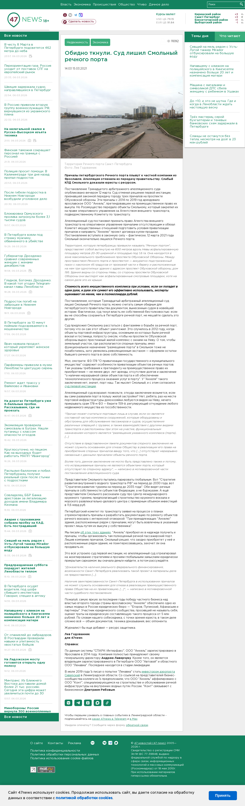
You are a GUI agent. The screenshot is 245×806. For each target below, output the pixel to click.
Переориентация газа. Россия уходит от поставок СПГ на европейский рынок (28, 71)
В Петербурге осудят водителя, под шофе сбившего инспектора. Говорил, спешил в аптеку (28, 594)
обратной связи (137, 725)
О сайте (36, 743)
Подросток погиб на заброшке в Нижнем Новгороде (28, 307)
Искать (241, 4)
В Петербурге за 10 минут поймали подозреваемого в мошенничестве (28, 328)
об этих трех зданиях (95, 532)
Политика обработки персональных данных (64, 754)
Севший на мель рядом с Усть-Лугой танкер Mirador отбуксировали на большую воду (214, 52)
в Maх (133, 719)
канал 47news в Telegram (109, 719)
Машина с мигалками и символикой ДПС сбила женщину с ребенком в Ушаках (214, 88)
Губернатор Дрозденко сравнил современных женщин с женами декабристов (28, 264)
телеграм (75, 15)
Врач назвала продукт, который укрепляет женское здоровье (28, 350)
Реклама (74, 743)
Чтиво (142, 4)
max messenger (81, 15)
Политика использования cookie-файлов (61, 758)
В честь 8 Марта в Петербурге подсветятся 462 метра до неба (28, 50)
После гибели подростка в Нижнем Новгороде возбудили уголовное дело (28, 198)
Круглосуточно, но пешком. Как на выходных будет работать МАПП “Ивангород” (28, 455)
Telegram (110, 743)
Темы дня (199, 36)
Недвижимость (77, 42)
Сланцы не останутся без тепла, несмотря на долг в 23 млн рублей (213, 139)
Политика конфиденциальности (55, 750)
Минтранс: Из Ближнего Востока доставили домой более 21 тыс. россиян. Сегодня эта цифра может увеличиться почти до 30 (28, 689)
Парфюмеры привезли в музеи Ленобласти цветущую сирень (28, 369)
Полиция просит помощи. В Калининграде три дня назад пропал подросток (28, 177)
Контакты (55, 743)
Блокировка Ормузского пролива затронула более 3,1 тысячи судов (28, 219)
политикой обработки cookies (84, 798)
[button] (68, 703)
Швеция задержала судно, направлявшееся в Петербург (28, 91)
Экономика (82, 4)
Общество (126, 4)
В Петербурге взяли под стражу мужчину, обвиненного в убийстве (28, 241)
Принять (222, 796)
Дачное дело (159, 4)
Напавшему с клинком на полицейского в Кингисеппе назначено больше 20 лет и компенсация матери (212, 71)
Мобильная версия (65, 15)
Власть (66, 4)
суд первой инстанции (80, 386)
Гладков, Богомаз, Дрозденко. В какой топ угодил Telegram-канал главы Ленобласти (28, 286)
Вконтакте (92, 743)
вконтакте (70, 15)
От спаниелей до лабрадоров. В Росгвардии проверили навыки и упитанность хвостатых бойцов (28, 643)
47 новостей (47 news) (150, 743)
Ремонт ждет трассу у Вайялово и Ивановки (28, 387)
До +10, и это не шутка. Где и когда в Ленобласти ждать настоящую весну (213, 104)
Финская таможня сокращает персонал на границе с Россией (28, 156)
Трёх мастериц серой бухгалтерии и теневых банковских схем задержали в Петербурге (214, 122)
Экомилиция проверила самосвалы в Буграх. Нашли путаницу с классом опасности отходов (28, 433)
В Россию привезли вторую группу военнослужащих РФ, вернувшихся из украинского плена (28, 113)
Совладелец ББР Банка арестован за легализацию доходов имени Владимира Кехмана (28, 503)
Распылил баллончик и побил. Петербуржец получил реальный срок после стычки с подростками (28, 478)
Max (116, 743)
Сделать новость (81, 21)
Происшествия (104, 4)
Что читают (230, 36)
